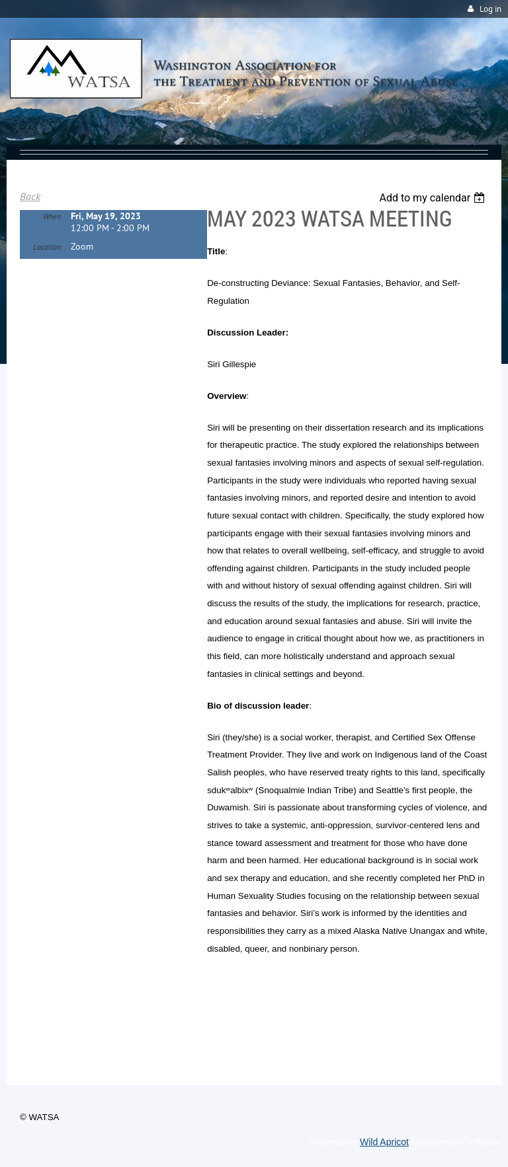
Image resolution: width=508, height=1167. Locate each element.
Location (47, 247)
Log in (490, 9)
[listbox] (433, 198)
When (52, 216)
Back (30, 196)
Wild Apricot (384, 1142)
